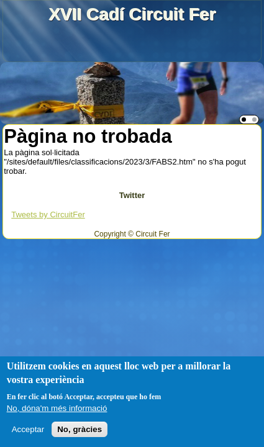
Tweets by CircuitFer (47, 214)
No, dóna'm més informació (57, 408)
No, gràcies (79, 429)
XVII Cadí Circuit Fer (132, 14)
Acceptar (28, 429)
